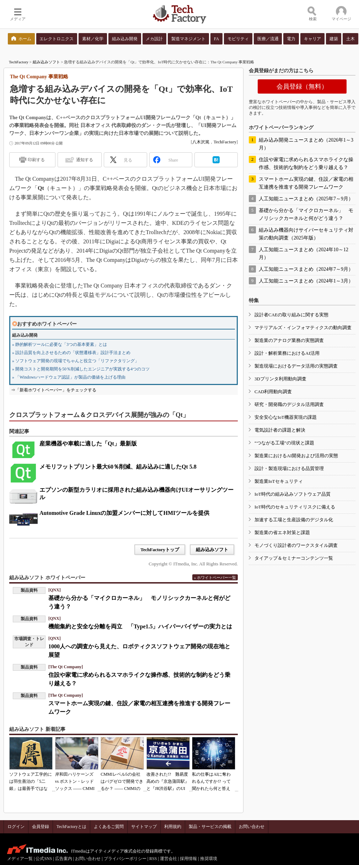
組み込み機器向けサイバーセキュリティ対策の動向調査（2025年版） (306, 234)
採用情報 (188, 858)
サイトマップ (144, 826)
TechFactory (18, 62)
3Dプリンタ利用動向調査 (280, 378)
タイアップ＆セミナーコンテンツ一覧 (293, 558)
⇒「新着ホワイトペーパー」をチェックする (53, 389)
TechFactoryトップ (159, 549)
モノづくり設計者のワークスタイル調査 (296, 545)
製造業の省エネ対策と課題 (282, 532)
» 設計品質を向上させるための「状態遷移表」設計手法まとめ (71, 352)
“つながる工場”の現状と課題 (284, 442)
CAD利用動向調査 (273, 391)
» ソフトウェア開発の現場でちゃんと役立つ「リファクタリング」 (75, 360)
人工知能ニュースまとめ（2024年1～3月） (306, 281)
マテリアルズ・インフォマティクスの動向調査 (303, 327)
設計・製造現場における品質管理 (289, 468)
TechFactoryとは (71, 826)
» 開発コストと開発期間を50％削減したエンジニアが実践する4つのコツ (81, 368)
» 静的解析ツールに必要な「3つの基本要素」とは (59, 344)
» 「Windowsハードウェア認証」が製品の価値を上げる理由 (68, 377)
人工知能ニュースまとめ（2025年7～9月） (306, 198)
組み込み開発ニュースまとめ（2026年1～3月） (306, 144)
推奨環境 (208, 858)
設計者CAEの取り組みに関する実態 (291, 314)
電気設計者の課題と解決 (279, 430)
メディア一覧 (20, 858)
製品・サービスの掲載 (210, 826)
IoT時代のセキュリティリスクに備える (294, 507)
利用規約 (172, 826)
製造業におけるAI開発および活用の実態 (296, 455)
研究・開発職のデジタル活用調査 (289, 404)
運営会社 (168, 858)
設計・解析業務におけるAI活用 (287, 353)
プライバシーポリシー (125, 858)
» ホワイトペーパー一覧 (215, 577)
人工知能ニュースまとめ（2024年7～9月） (306, 269)
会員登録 (40, 826)
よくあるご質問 (109, 826)
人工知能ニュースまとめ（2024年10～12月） (303, 253)
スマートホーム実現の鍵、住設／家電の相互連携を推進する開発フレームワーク (306, 183)
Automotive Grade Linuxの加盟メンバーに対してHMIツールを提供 (124, 513)
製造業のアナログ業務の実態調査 (289, 340)
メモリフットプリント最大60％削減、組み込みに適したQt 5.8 (118, 467)
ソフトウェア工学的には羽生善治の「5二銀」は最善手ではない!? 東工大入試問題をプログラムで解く (30, 788)
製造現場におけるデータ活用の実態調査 (296, 366)
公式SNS (44, 858)
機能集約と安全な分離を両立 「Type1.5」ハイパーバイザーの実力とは (140, 626)
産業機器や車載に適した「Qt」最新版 (88, 444)
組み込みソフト (46, 62)
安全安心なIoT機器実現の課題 (285, 417)
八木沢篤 (200, 141)
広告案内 (63, 858)
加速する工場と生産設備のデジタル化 (293, 519)
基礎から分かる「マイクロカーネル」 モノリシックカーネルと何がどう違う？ (306, 214)
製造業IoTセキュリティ (278, 481)
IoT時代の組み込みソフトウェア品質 (292, 494)
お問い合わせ (251, 826)
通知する (84, 159)
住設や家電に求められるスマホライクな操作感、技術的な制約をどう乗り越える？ (306, 163)
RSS (153, 858)
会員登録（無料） (302, 86)
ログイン (16, 826)
